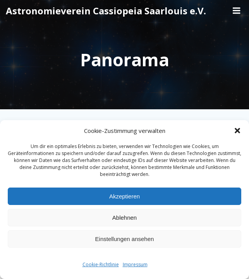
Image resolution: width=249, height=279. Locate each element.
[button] (237, 130)
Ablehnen (124, 217)
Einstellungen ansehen (124, 239)
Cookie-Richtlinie (100, 264)
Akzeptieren (124, 196)
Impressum (135, 264)
